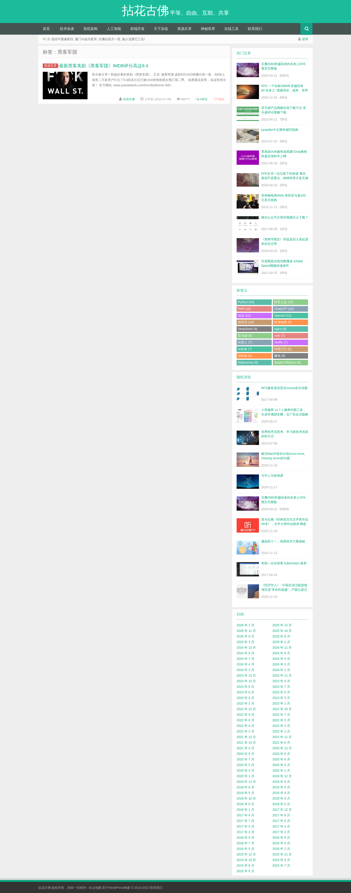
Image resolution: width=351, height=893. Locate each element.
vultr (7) (279, 335)
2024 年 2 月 (245, 670)
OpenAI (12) (282, 315)
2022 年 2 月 (245, 731)
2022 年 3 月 (281, 726)
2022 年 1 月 (281, 731)
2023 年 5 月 (281, 692)
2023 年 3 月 (281, 698)
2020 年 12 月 (282, 748)
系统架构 (90, 29)
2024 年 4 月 (245, 664)
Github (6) (245, 356)
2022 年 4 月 (245, 726)
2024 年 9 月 (245, 653)
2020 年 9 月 (245, 753)
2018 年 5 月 (281, 804)
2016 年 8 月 (281, 837)
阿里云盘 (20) (283, 302)
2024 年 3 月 (281, 664)
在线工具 (231, 29)
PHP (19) (244, 309)
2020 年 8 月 (281, 753)
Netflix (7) (281, 342)
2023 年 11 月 (282, 675)
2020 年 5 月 (245, 765)
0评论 (204, 99)
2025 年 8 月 (281, 636)
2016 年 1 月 (281, 849)
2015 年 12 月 (246, 854)
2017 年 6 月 (281, 821)
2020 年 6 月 (281, 759)
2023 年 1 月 (281, 703)
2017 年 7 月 (245, 821)
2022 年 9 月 (245, 714)
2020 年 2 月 (281, 770)
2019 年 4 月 (281, 793)
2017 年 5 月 (245, 826)
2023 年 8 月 (245, 686)
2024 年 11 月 (282, 647)
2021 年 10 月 (246, 742)
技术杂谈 (67, 29)
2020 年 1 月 (245, 776)
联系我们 (255, 29)
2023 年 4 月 (245, 698)
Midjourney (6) (248, 362)
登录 (305, 39)
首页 (46, 29)
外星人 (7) (245, 342)
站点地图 (95, 887)
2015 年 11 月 (282, 854)
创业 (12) (244, 315)
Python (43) (246, 302)
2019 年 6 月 (281, 787)
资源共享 (184, 29)
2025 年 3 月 (245, 642)
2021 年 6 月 (281, 742)
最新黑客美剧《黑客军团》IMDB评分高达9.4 (103, 65)
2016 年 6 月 (281, 843)
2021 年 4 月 (245, 748)
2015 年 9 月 (281, 860)
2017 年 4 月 (281, 826)
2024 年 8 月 (281, 653)
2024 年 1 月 (281, 670)
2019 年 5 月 (245, 793)
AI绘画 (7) (245, 349)
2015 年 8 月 (245, 865)
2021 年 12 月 (246, 737)
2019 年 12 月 (282, 776)
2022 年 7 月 (281, 714)
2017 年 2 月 (281, 832)
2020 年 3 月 (245, 770)
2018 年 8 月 (245, 804)
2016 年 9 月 (245, 837)
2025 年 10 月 (282, 631)
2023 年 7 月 (281, 686)
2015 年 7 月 (281, 865)
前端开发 (137, 29)
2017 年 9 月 (245, 815)
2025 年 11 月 (246, 631)
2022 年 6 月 (245, 720)
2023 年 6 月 (245, 692)
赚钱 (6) (279, 356)
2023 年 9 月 (281, 681)
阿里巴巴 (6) (282, 349)
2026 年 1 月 (245, 625)
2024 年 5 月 (281, 658)
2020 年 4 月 (281, 765)
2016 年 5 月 (245, 849)
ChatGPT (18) (284, 309)
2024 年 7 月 (245, 658)
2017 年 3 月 (245, 832)
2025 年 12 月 (282, 625)
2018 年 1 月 (245, 809)
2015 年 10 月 (246, 860)
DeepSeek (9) (247, 329)
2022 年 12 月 (246, 709)
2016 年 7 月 (245, 843)
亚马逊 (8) (245, 335)
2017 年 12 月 (282, 809)
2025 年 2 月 (281, 642)
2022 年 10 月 (282, 709)
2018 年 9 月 (281, 798)
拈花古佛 (129, 99)
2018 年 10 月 (246, 798)
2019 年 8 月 (245, 787)
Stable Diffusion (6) (287, 362)
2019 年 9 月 (281, 781)
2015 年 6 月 (245, 871)
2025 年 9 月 (245, 636)
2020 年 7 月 (245, 759)
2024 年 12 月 (246, 647)
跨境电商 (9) (282, 322)
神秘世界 (208, 29)
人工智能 (114, 29)
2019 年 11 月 (246, 781)
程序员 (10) (246, 322)
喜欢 (219, 99)
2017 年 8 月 (281, 815)
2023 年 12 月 (246, 675)
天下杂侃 (161, 29)
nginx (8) (280, 329)
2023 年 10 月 (246, 681)
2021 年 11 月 (282, 737)
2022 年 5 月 (281, 720)
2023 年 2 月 (245, 703)
